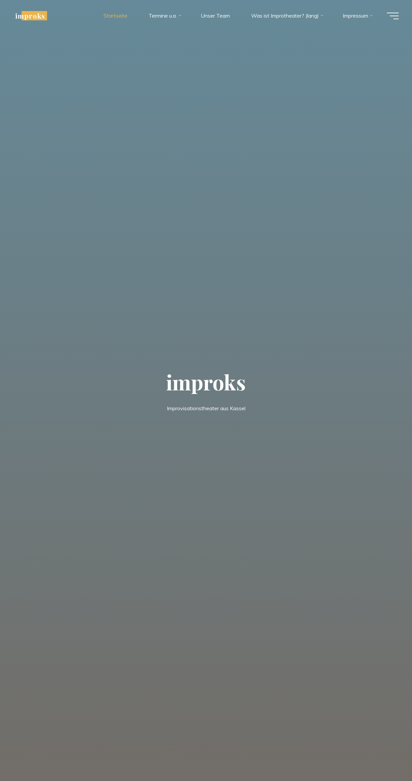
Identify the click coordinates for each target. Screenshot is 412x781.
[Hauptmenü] (393, 16)
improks (30, 15)
